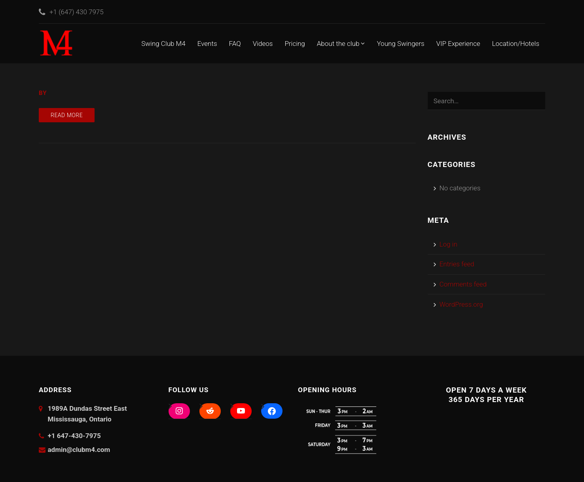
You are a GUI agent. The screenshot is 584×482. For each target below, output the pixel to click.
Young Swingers (400, 43)
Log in (448, 244)
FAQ (235, 43)
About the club (341, 43)
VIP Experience (458, 43)
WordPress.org (461, 304)
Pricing (294, 43)
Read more (67, 115)
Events (207, 43)
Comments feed (463, 284)
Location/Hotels (516, 43)
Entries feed (457, 264)
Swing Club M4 (163, 43)
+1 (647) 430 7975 (76, 12)
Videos (263, 43)
